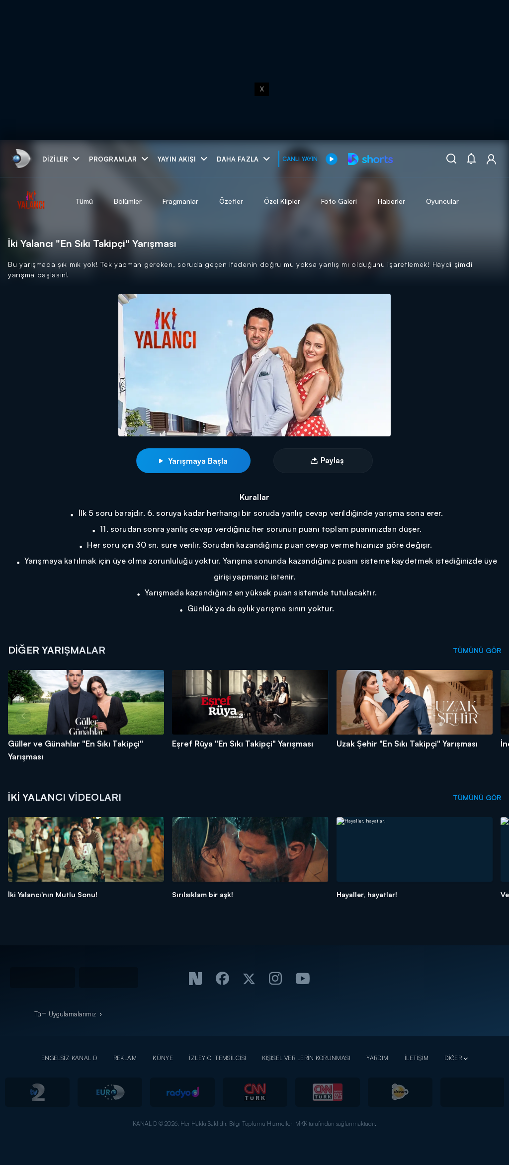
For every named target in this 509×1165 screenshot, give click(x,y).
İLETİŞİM (416, 1058)
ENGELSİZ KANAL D (69, 1058)
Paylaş (332, 460)
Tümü (84, 201)
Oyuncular (442, 201)
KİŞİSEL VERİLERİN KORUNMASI (306, 1058)
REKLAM (125, 1058)
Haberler (391, 201)
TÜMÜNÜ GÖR (477, 650)
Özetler (231, 201)
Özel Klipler (282, 201)
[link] (20, 158)
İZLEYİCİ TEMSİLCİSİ (217, 1058)
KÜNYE (163, 1058)
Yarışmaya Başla (193, 461)
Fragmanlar (180, 201)
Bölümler (128, 201)
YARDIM (377, 1058)
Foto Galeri (339, 201)
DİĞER (453, 1058)
